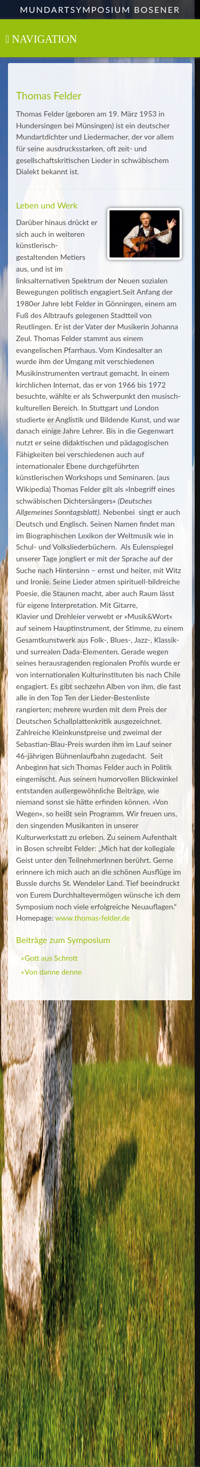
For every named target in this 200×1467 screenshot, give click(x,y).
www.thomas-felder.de (92, 917)
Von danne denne (53, 971)
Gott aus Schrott (51, 957)
